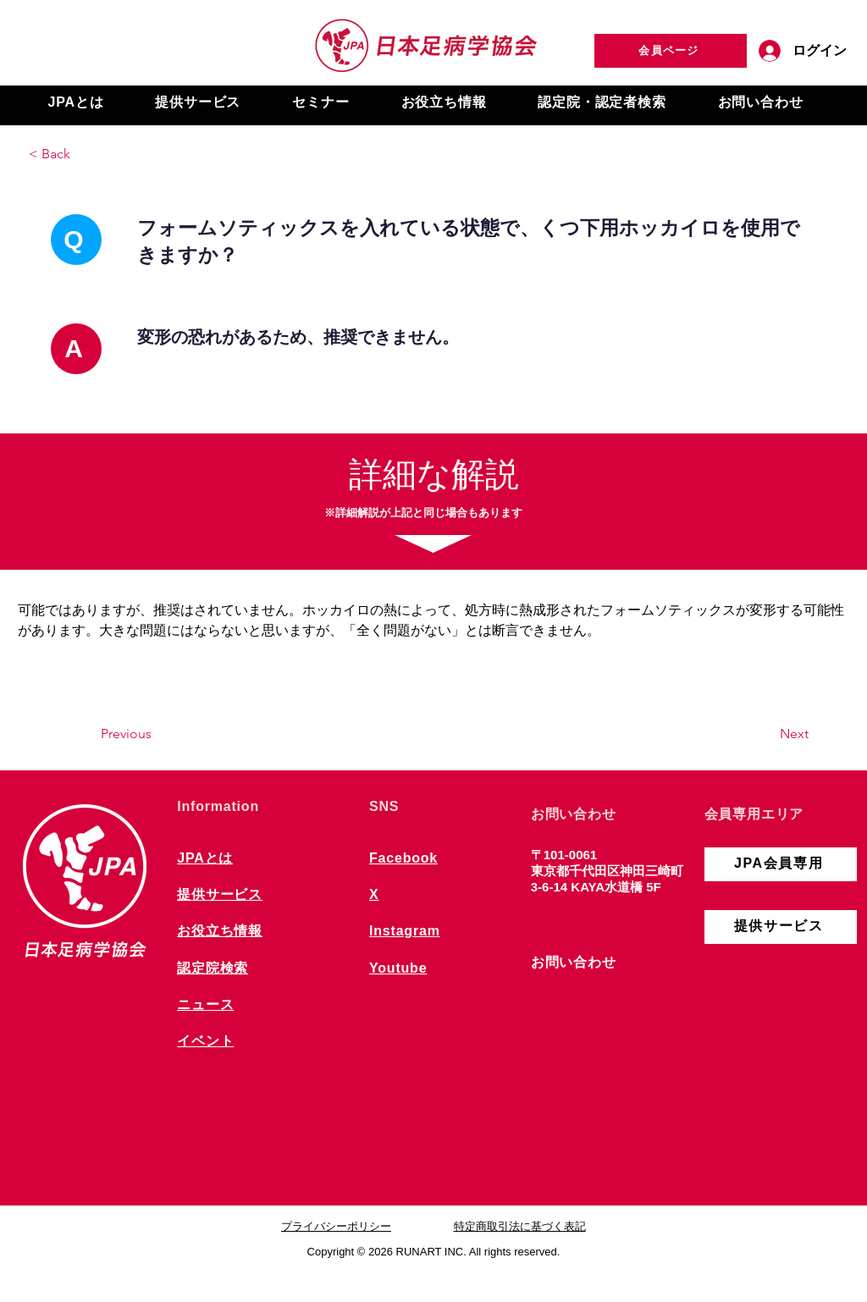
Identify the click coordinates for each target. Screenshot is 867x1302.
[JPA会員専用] (780, 864)
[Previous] (157, 734)
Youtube (398, 968)
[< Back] (85, 154)
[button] (75, 103)
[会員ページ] (670, 51)
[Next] (766, 734)
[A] (76, 348)
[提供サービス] (780, 927)
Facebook (403, 858)
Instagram (404, 931)
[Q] (76, 239)
